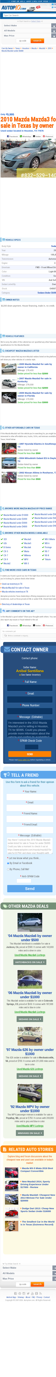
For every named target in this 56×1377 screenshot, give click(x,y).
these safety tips (24, 760)
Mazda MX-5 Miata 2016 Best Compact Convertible (36, 1173)
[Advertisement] (28, 83)
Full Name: (30, 682)
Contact (47, 1300)
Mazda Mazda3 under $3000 (15, 523)
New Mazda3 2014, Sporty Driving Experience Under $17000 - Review (36, 1187)
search (37, 40)
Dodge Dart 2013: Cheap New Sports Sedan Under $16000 (35, 1214)
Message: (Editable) (30, 717)
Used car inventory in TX (12, 584)
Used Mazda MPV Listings (30, 1128)
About (28, 1300)
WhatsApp (27, 137)
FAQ (33, 1300)
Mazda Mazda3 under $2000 (15, 519)
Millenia (27, 555)
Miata (26, 551)
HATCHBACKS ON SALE (29, 962)
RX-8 (47, 555)
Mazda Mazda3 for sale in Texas (15, 587)
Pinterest (49, 137)
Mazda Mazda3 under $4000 (15, 527)
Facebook (13, 137)
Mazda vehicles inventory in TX (15, 591)
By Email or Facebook (19, 863)
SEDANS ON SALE (29, 1020)
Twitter (37, 136)
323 (5, 539)
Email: (29, 693)
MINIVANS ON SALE (29, 1135)
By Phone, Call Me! (18, 869)
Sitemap (21, 1300)
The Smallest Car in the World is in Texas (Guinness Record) (37, 1227)
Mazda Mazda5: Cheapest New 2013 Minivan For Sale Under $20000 (36, 1201)
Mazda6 (27, 547)
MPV (26, 559)
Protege (48, 547)
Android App (11, 1300)
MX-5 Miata (50, 539)
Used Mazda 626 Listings (30, 1070)
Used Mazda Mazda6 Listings (30, 955)
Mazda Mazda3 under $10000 (16, 515)
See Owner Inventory (31, 674)
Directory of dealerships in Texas (16, 604)
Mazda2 (7, 563)
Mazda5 (27, 543)
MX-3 (26, 563)
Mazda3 (27, 539)
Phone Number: (30, 705)
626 (5, 543)
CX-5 (6, 551)
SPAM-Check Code (30, 740)
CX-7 (6, 555)
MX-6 (47, 543)
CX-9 (6, 559)
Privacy (39, 1300)
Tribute (48, 559)
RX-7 (47, 551)
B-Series (7, 547)
